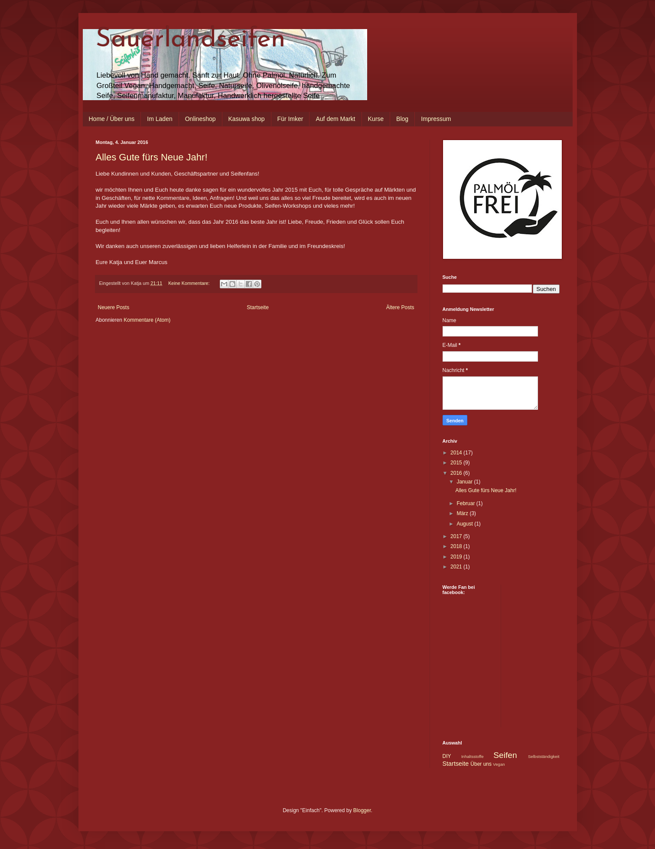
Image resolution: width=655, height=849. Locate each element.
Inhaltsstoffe (472, 756)
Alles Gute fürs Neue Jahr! (152, 157)
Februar (466, 503)
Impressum (436, 118)
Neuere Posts (114, 307)
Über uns (481, 764)
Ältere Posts (400, 307)
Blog (402, 118)
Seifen (505, 755)
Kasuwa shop (246, 118)
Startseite (258, 307)
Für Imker (290, 118)
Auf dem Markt (335, 118)
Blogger (362, 810)
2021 (456, 567)
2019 (456, 557)
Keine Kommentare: (189, 283)
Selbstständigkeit (544, 756)
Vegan (499, 764)
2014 (456, 453)
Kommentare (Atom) (147, 320)
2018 (456, 546)
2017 (456, 536)
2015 (456, 463)
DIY (447, 756)
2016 (456, 473)
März (462, 513)
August (465, 524)
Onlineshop (200, 118)
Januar (465, 482)
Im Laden (159, 118)
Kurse (376, 118)
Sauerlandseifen (191, 40)
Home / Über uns (112, 118)
